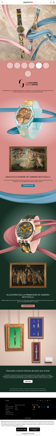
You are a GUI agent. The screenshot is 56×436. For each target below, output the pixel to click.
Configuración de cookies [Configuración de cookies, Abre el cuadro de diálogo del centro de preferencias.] (28, 433)
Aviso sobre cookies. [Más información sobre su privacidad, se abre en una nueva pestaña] (18, 425)
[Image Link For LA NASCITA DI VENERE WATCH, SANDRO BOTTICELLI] (28, 135)
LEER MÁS (28, 381)
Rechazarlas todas (21, 429)
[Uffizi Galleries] (39, 65)
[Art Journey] (10, 65)
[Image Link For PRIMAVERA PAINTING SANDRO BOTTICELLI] (28, 241)
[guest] (51, 2)
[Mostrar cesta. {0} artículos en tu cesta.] (54, 2)
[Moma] (17, 65)
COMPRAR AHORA (28, 185)
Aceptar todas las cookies (34, 429)
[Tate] (28, 74)
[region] (28, 428)
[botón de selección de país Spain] (7, 400)
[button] (2, 2)
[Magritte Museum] (24, 65)
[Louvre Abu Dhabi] (32, 65)
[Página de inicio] (28, 2)
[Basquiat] (46, 65)
